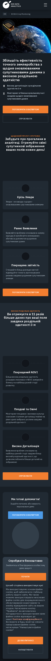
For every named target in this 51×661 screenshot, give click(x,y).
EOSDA (12, 4)
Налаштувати (25, 650)
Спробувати (25, 118)
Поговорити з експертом (25, 109)
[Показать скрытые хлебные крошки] (5, 14)
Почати (25, 576)
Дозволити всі (25, 640)
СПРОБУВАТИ (25, 476)
